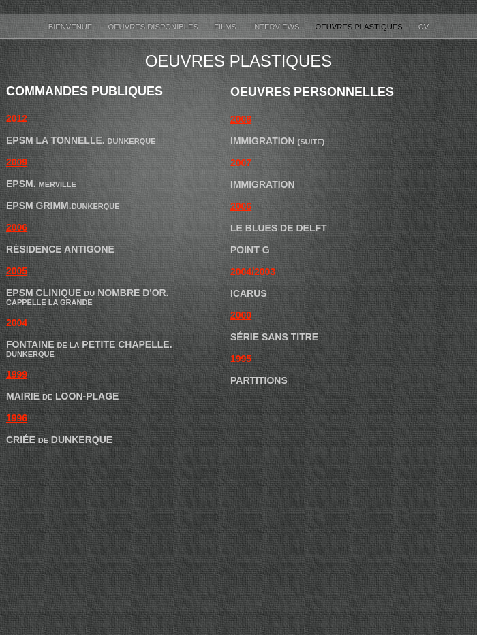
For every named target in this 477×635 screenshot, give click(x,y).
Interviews (277, 26)
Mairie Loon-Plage (62, 396)
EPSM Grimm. (63, 205)
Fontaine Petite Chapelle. (89, 348)
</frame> (371, 414)
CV (423, 26)
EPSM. (41, 183)
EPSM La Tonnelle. (80, 140)
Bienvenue (71, 26)
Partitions (259, 380)
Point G (250, 249)
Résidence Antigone (60, 249)
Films (226, 26)
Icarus (248, 293)
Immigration (277, 140)
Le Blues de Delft (278, 228)
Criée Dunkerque (59, 439)
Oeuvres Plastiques (360, 26)
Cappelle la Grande (49, 302)
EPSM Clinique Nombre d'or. (87, 292)
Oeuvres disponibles (154, 26)
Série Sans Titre (274, 336)
